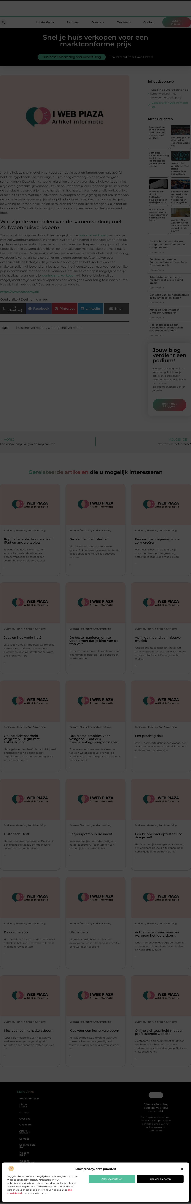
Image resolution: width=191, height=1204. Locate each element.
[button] (182, 1169)
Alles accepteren (111, 1178)
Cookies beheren (160, 1178)
